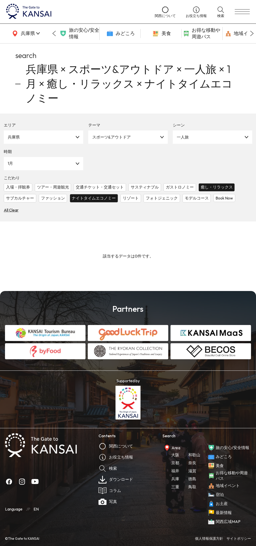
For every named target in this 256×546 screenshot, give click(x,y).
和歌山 (194, 454)
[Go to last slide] (54, 34)
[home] (75, 12)
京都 (175, 462)
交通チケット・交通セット (100, 187)
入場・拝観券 (18, 187)
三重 (175, 486)
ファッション (53, 198)
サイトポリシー (238, 538)
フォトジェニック (162, 198)
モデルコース (197, 198)
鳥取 (192, 486)
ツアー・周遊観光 (53, 187)
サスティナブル (145, 187)
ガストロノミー (180, 187)
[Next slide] (252, 34)
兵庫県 (14, 137)
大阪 (175, 454)
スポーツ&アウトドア (111, 137)
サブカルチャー (20, 198)
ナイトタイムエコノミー (94, 198)
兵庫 (175, 478)
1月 (10, 163)
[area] (25, 33)
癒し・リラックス (217, 187)
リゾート (131, 198)
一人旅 (183, 137)
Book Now (224, 198)
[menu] (242, 11)
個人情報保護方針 (209, 538)
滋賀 (192, 470)
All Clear (11, 210)
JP (28, 509)
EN (36, 509)
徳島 (192, 478)
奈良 (192, 462)
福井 (175, 470)
